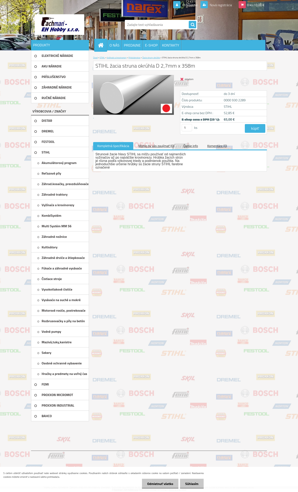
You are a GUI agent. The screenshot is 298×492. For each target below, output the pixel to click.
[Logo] (59, 24)
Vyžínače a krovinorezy (116, 57)
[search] (192, 25)
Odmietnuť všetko (160, 483)
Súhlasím (191, 483)
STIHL (102, 57)
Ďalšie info (190, 145)
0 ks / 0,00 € (255, 4)
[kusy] (187, 127)
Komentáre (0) (217, 145)
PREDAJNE (132, 45)
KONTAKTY (170, 45)
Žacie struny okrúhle (151, 57)
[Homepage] (102, 45)
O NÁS (114, 45)
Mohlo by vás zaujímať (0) (156, 145)
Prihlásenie (190, 4)
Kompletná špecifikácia (113, 145)
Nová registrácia (220, 4)
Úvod (95, 57)
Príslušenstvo (134, 57)
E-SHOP (151, 45)
